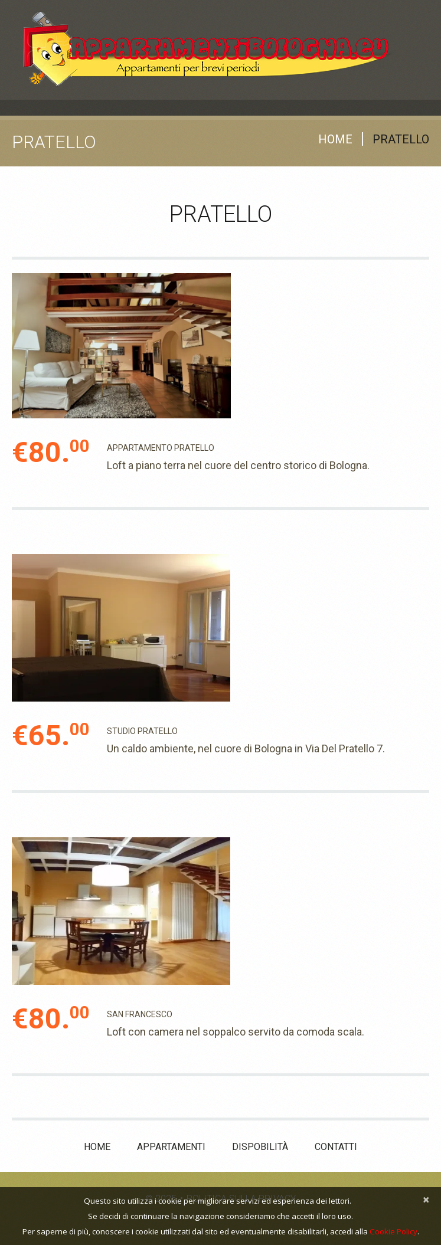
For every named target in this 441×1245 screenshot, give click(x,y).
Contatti (336, 1146)
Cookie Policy (393, 1231)
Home (335, 139)
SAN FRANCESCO (139, 1014)
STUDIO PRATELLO (142, 731)
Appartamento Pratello (160, 448)
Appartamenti (171, 1146)
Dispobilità (260, 1146)
